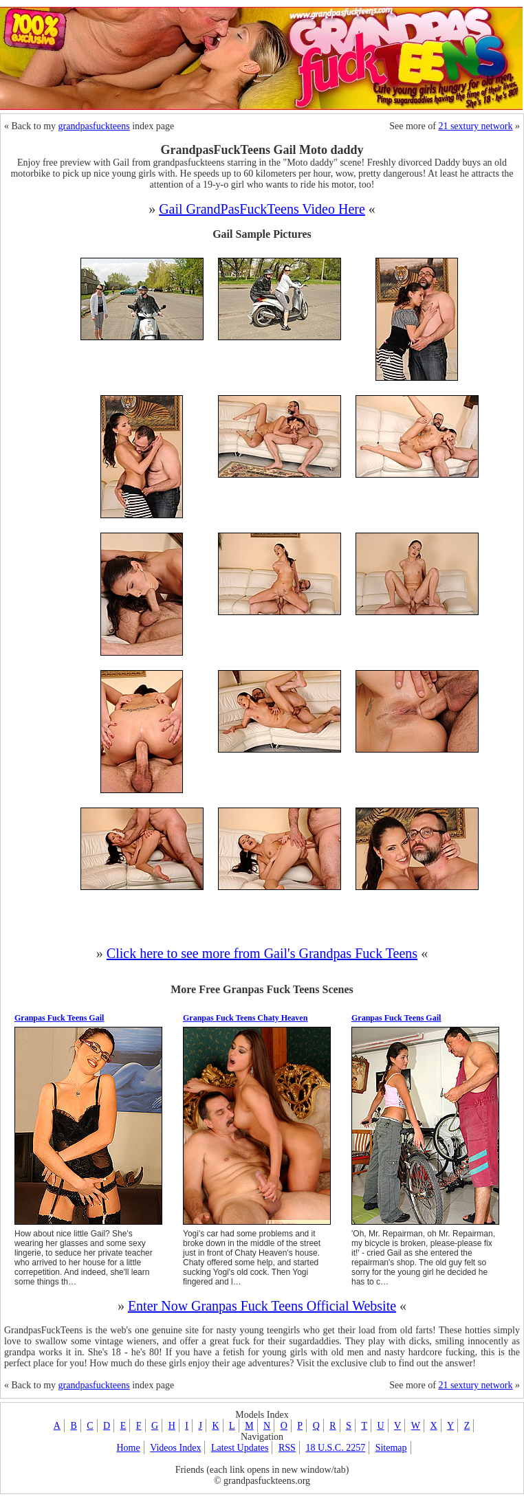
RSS (287, 1448)
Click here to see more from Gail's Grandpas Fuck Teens (262, 953)
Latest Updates (240, 1448)
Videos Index (175, 1448)
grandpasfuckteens (94, 126)
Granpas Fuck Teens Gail (59, 1018)
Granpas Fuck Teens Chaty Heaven (245, 1018)
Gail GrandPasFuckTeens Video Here (262, 208)
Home (128, 1448)
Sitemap (391, 1448)
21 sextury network (475, 126)
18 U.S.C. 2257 (335, 1448)
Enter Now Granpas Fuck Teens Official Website (262, 1305)
